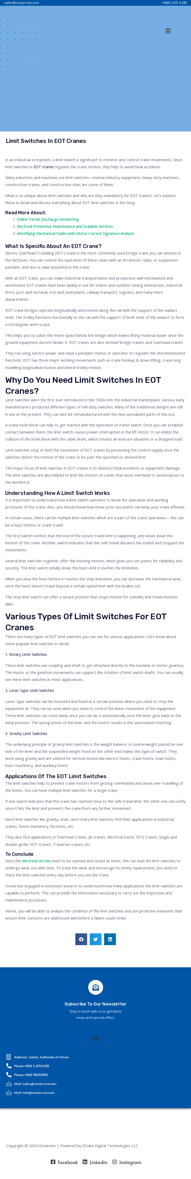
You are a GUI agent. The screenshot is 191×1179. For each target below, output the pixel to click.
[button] (168, 31)
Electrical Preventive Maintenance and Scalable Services (65, 226)
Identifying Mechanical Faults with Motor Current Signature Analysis (75, 233)
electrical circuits (36, 860)
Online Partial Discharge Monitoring (48, 219)
